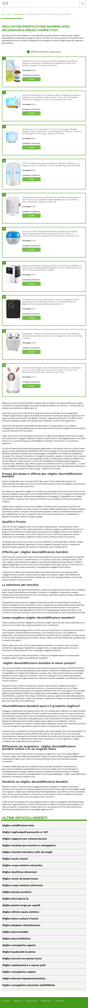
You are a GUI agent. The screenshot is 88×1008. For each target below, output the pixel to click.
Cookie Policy (46, 1001)
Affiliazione (18, 1001)
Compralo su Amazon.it (31, 75)
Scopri (31, 79)
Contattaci (59, 1001)
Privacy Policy (31, 1001)
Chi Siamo (6, 1001)
